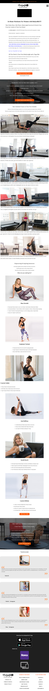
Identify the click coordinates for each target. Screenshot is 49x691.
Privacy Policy (8, 684)
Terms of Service (8, 681)
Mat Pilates (3, 205)
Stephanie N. (41, 688)
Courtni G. (40, 677)
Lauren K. (40, 681)
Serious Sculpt (32, 44)
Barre (10, 44)
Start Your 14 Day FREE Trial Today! (15, 51)
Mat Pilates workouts (16, 44)
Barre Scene (3, 156)
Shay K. (40, 686)
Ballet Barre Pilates (4, 131)
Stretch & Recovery (18, 46)
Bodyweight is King (4, 180)
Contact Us (8, 679)
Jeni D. (40, 679)
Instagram (12, 601)
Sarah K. (41, 684)
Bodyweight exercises (25, 44)
